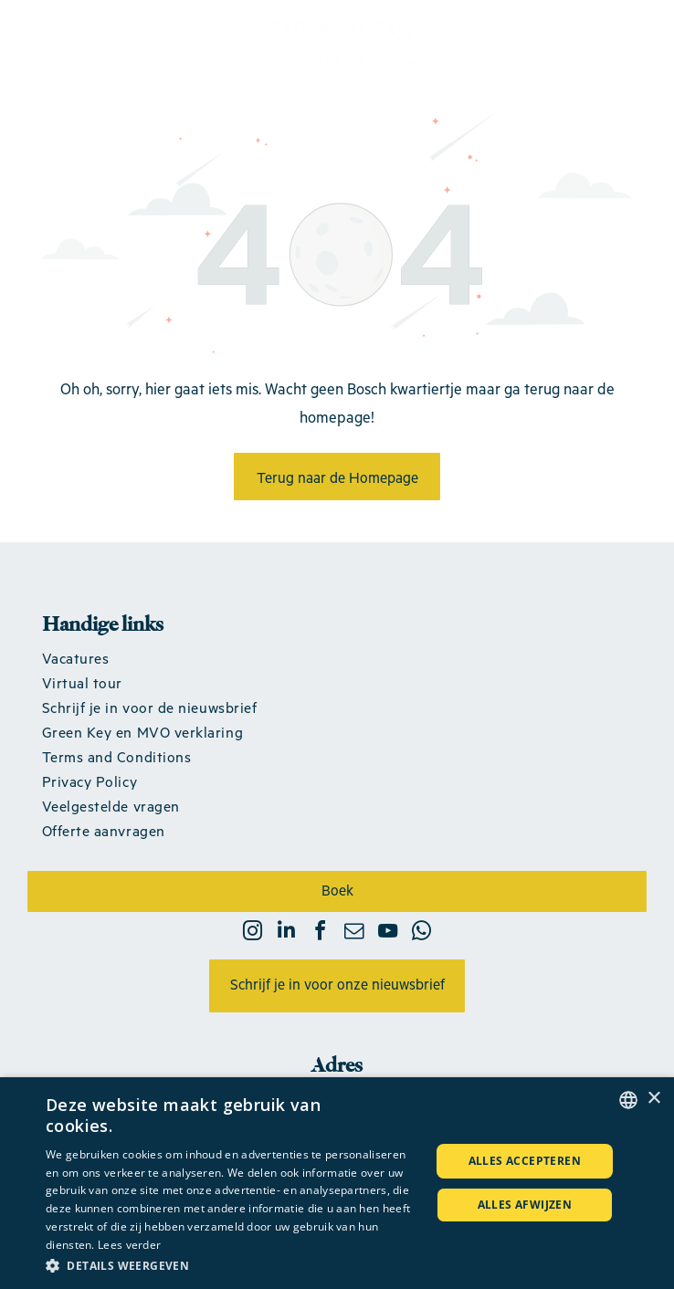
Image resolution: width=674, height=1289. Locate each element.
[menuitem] (337, 657)
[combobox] (628, 1100)
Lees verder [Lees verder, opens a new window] (129, 1244)
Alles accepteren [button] (525, 1160)
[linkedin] (286, 933)
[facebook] (320, 933)
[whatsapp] (422, 933)
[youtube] (388, 933)
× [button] (653, 1099)
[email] (354, 933)
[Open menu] (632, 39)
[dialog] (337, 1183)
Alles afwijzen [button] (525, 1204)
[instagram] (253, 933)
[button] (232, 1264)
